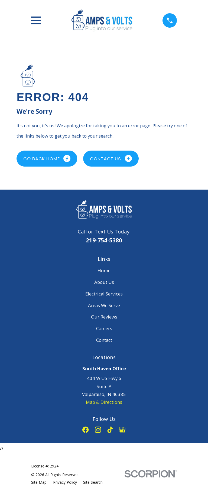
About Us (104, 282)
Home (104, 270)
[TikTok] (110, 430)
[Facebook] (85, 430)
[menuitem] (39, 482)
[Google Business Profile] (122, 430)
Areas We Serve (104, 305)
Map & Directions (104, 402)
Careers (104, 328)
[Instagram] (98, 430)
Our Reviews (104, 317)
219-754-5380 (104, 240)
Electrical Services (104, 294)
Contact (104, 340)
